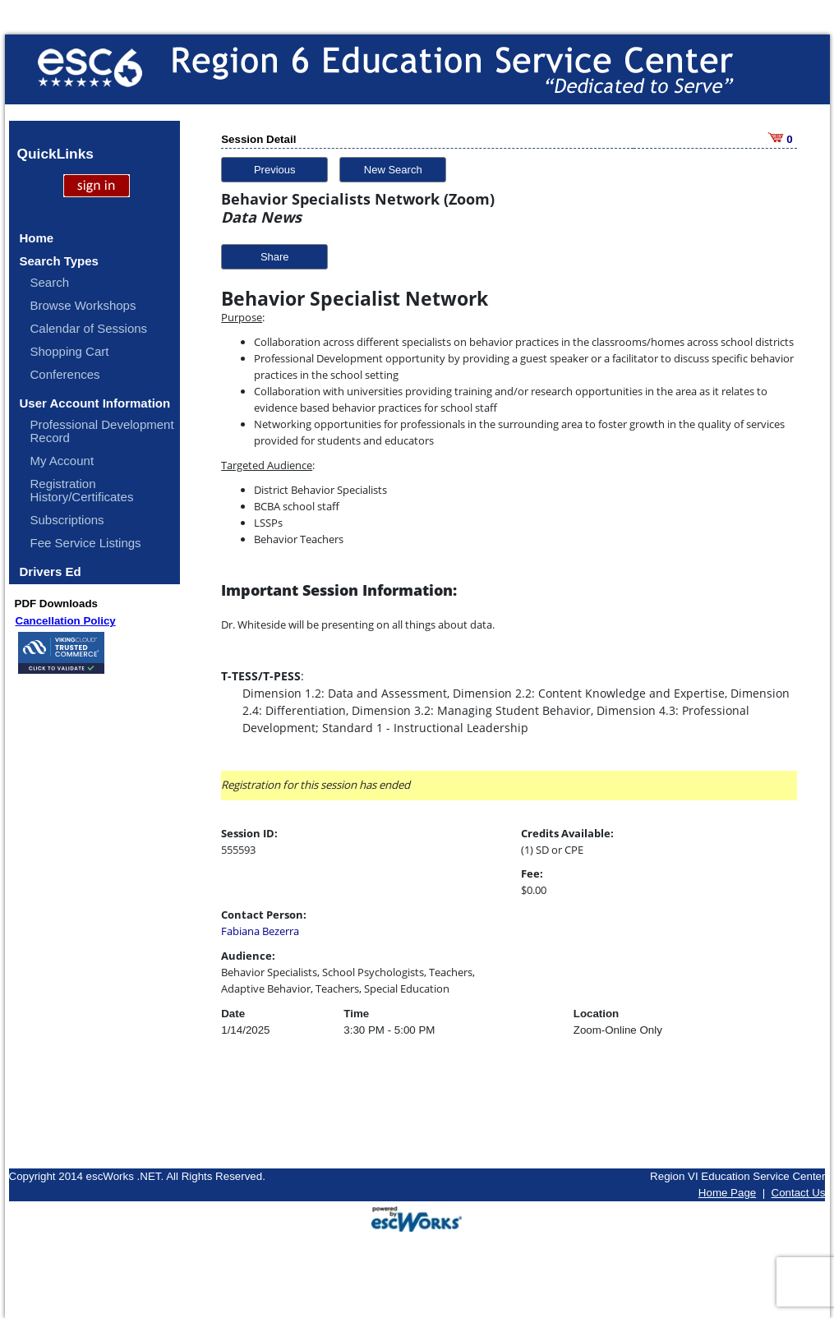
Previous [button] (275, 170)
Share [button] (274, 257)
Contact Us (799, 1193)
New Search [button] (393, 170)
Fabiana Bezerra (260, 931)
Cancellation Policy (66, 621)
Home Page (727, 1193)
